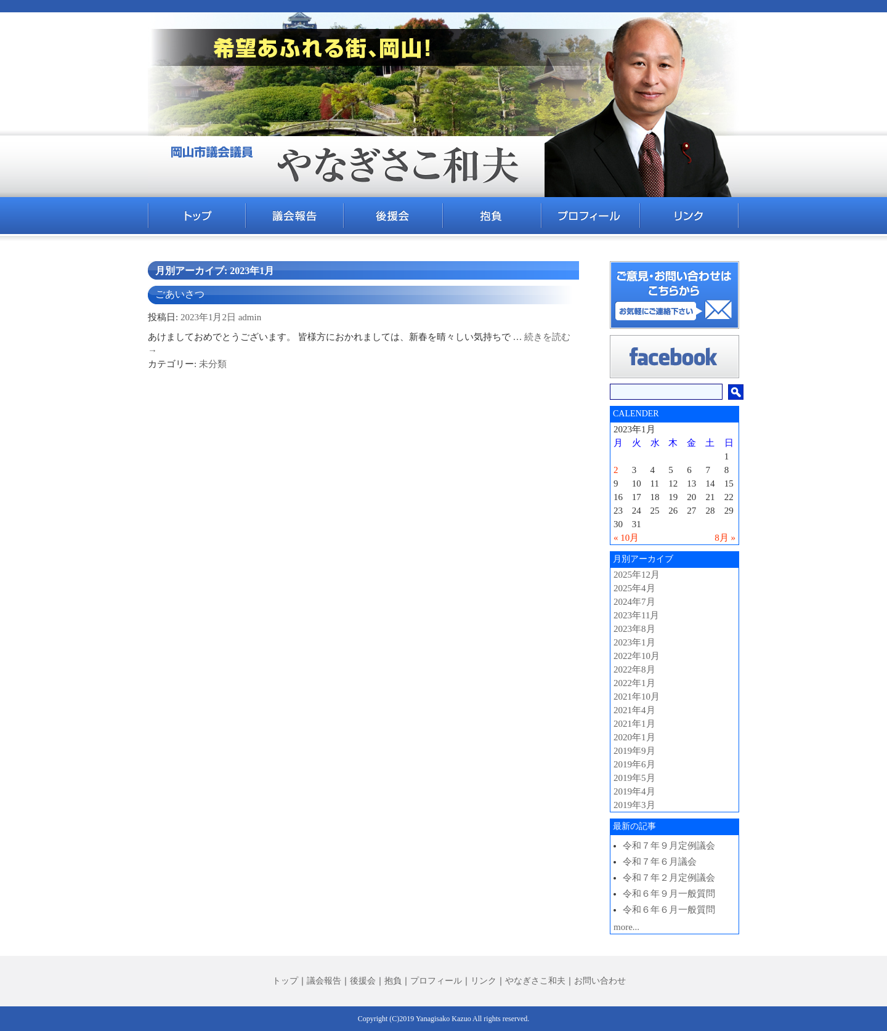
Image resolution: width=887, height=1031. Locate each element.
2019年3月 (634, 805)
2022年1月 (634, 683)
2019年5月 (634, 778)
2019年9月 (634, 751)
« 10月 (626, 538)
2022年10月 (637, 656)
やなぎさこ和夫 (535, 980)
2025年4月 (634, 588)
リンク (483, 980)
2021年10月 (637, 696)
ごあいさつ (180, 294)
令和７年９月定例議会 (669, 846)
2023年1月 (634, 642)
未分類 (213, 364)
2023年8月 (634, 629)
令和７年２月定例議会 (669, 878)
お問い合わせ (600, 980)
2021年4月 (634, 710)
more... (626, 927)
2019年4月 (634, 791)
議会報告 (324, 980)
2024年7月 (634, 602)
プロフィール (436, 980)
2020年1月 (634, 737)
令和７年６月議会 (660, 862)
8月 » (725, 538)
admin (250, 317)
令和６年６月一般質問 (669, 910)
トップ (285, 980)
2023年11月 (636, 615)
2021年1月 (634, 724)
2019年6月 (634, 764)
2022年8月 (634, 669)
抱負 (393, 980)
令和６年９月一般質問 (669, 894)
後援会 (363, 980)
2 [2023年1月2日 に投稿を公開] (616, 470)
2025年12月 (637, 575)
